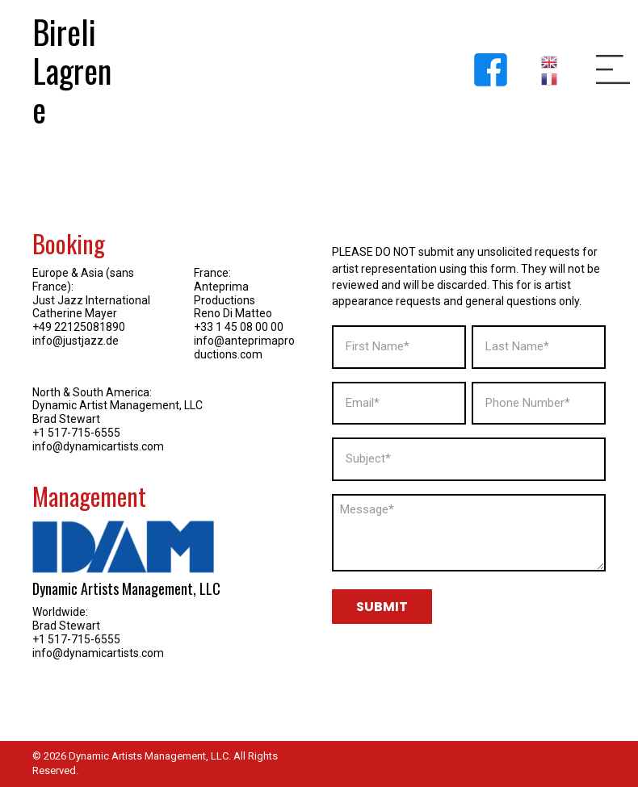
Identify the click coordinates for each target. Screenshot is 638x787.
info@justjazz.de (75, 340)
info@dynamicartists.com (98, 446)
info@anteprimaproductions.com (244, 347)
